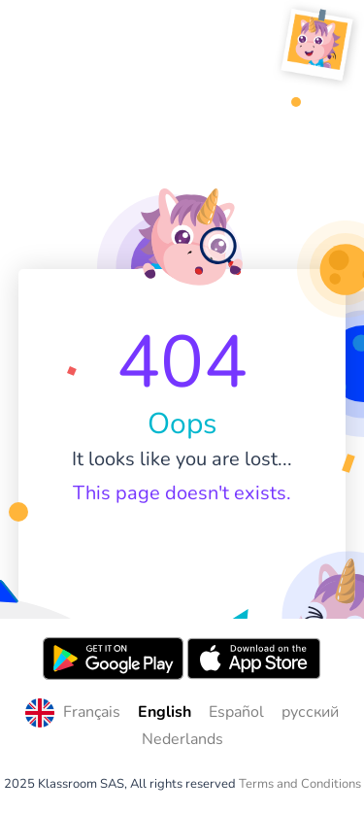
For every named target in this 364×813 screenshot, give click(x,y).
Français (91, 712)
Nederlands (182, 739)
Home (182, 548)
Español (236, 712)
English (164, 712)
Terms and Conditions (300, 784)
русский (310, 712)
